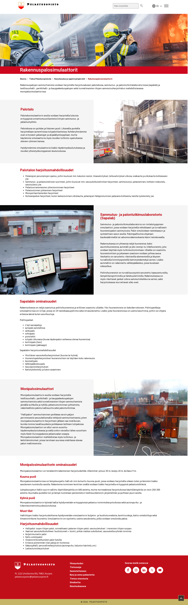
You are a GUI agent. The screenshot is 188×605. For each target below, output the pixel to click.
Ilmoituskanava (78, 586)
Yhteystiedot (76, 563)
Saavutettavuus (78, 571)
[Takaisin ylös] (181, 598)
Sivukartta (75, 582)
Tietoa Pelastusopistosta (40, 79)
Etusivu (23, 79)
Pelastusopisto (98, 602)
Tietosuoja (75, 567)
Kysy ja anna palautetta (82, 574)
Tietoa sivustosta (79, 578)
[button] (157, 6)
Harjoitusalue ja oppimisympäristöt (69, 79)
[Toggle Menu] (166, 6)
